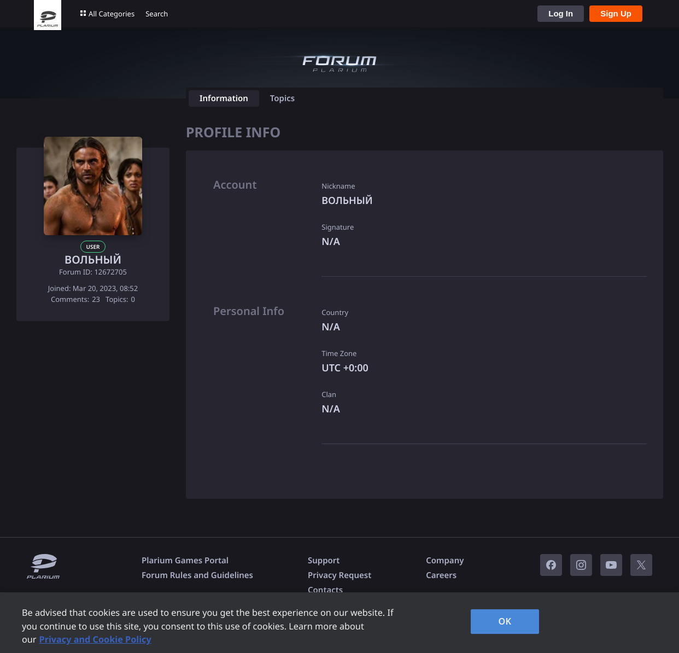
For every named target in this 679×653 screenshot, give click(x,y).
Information (224, 98)
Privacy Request (339, 575)
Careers (441, 575)
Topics (282, 98)
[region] (339, 622)
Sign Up (615, 13)
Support (324, 560)
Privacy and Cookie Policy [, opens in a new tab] (95, 639)
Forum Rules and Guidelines (197, 575)
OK (505, 621)
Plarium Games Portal (185, 560)
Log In (560, 13)
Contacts (325, 590)
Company (445, 560)
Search (156, 14)
